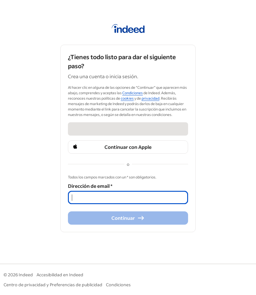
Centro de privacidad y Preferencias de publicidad (53, 284)
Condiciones (118, 284)
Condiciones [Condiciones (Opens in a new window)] (132, 93)
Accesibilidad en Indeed (60, 274)
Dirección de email (90, 186)
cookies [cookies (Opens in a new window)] (127, 98)
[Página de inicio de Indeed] (128, 29)
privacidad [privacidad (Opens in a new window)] (150, 98)
